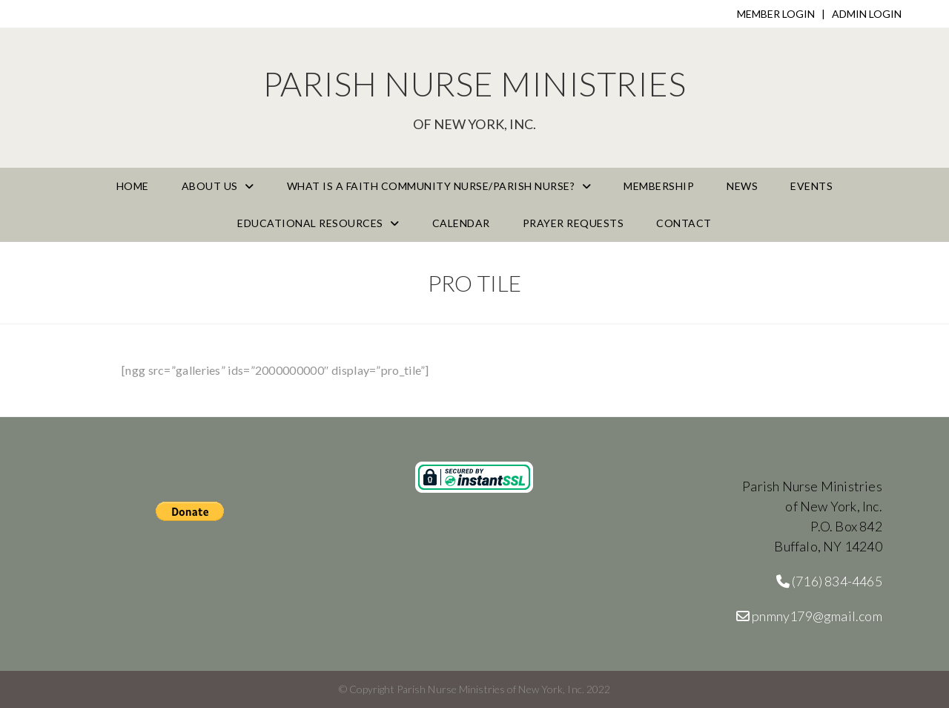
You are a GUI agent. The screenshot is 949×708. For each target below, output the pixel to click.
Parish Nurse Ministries (474, 97)
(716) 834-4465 (829, 581)
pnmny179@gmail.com (809, 616)
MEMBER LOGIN (776, 13)
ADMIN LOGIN (867, 13)
